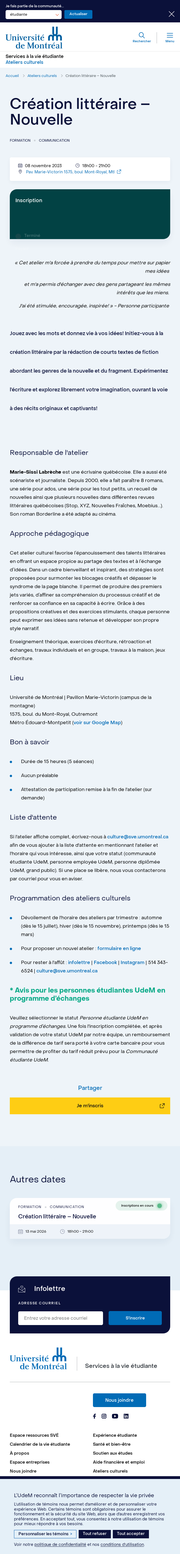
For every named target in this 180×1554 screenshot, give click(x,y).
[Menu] (165, 37)
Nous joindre (119, 1400)
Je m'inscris (90, 1129)
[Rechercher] (142, 37)
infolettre (79, 966)
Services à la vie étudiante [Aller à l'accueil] (35, 56)
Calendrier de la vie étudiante (40, 1444)
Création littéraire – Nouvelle (91, 75)
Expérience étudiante (115, 1435)
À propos (19, 1453)
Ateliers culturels (42, 75)
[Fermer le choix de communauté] (167, 14)
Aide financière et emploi (119, 1462)
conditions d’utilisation (122, 1544)
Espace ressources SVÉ (34, 1435)
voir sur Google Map (97, 727)
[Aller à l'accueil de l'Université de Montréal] (34, 38)
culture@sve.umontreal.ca (138, 841)
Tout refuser (95, 1533)
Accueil (12, 75)
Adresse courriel (39, 1303)
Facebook (106, 966)
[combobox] (34, 14)
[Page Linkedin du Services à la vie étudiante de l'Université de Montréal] (126, 1417)
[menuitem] (48, 1435)
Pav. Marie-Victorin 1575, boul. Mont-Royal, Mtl (73, 176)
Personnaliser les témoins (45, 1534)
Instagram (132, 966)
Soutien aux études (112, 1453)
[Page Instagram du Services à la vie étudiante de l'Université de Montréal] (104, 1417)
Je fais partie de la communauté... (35, 6)
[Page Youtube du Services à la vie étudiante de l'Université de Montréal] (115, 1417)
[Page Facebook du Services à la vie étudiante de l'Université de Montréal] (94, 1417)
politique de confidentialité (60, 1544)
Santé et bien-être (111, 1444)
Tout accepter (131, 1533)
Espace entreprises (30, 1462)
